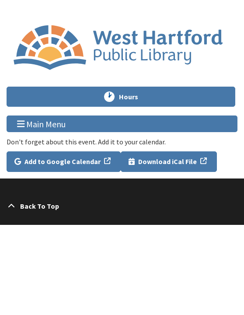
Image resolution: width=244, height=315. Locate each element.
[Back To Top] (122, 206)
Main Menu (41, 123)
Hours (132, 96)
